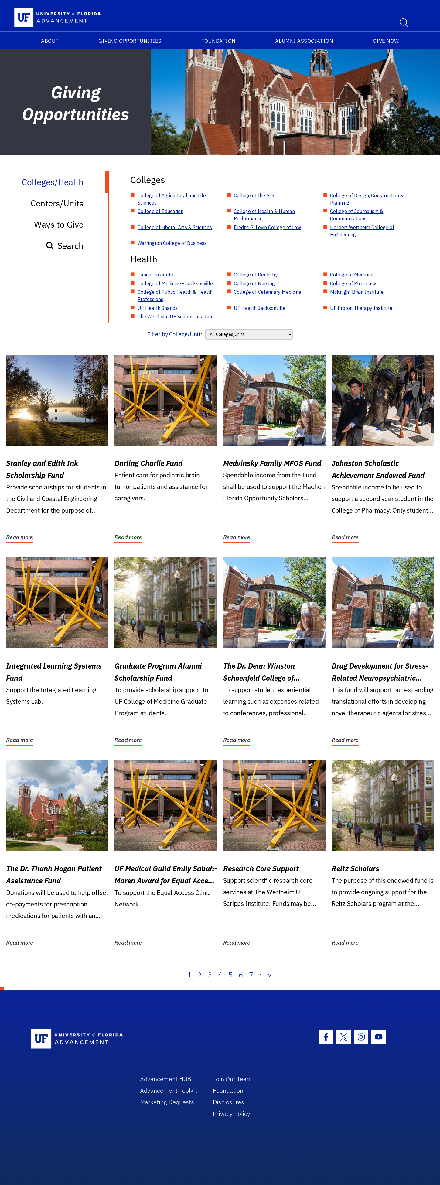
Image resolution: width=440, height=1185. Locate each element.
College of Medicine (351, 275)
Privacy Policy (231, 1113)
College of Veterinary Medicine (267, 292)
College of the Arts (254, 195)
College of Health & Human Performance (264, 215)
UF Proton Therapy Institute (361, 308)
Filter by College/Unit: (174, 334)
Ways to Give (59, 224)
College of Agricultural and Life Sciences (172, 199)
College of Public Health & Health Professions (175, 295)
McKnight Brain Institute (357, 292)
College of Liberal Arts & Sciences (175, 227)
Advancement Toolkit (168, 1090)
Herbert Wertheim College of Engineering (362, 231)
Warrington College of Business (172, 243)
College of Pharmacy (353, 283)
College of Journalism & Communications (356, 215)
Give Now (386, 41)
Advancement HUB (165, 1079)
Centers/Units (57, 203)
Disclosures (228, 1102)
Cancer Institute (155, 275)
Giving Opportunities (130, 41)
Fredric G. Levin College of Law (267, 227)
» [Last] (269, 975)
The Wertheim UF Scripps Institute (176, 316)
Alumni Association (304, 41)
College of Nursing (254, 283)
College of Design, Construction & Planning (367, 199)
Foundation (218, 41)
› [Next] (260, 975)
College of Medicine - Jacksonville (175, 283)
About (50, 41)
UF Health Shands (158, 308)
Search (64, 245)
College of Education (160, 211)
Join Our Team (232, 1079)
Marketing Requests (167, 1102)
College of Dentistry (256, 275)
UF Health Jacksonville (259, 308)
